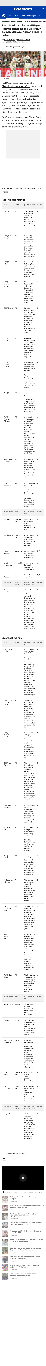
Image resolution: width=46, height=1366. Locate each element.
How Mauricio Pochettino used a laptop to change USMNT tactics (25, 1258)
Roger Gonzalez (9, 40)
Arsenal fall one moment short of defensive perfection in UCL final (25, 1266)
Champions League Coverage (35, 21)
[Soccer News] (12, 16)
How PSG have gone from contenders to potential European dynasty (24, 1275)
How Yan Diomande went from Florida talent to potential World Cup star (27, 1206)
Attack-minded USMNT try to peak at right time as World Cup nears (25, 1232)
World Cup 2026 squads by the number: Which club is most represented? (26, 1241)
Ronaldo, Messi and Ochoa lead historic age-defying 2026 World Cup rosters (26, 1249)
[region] (23, 1178)
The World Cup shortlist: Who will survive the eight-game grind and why (26, 1215)
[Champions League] (28, 16)
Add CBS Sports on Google (15, 47)
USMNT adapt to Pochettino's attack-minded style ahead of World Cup (26, 1224)
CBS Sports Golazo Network (12, 21)
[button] (40, 16)
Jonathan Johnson (23, 40)
